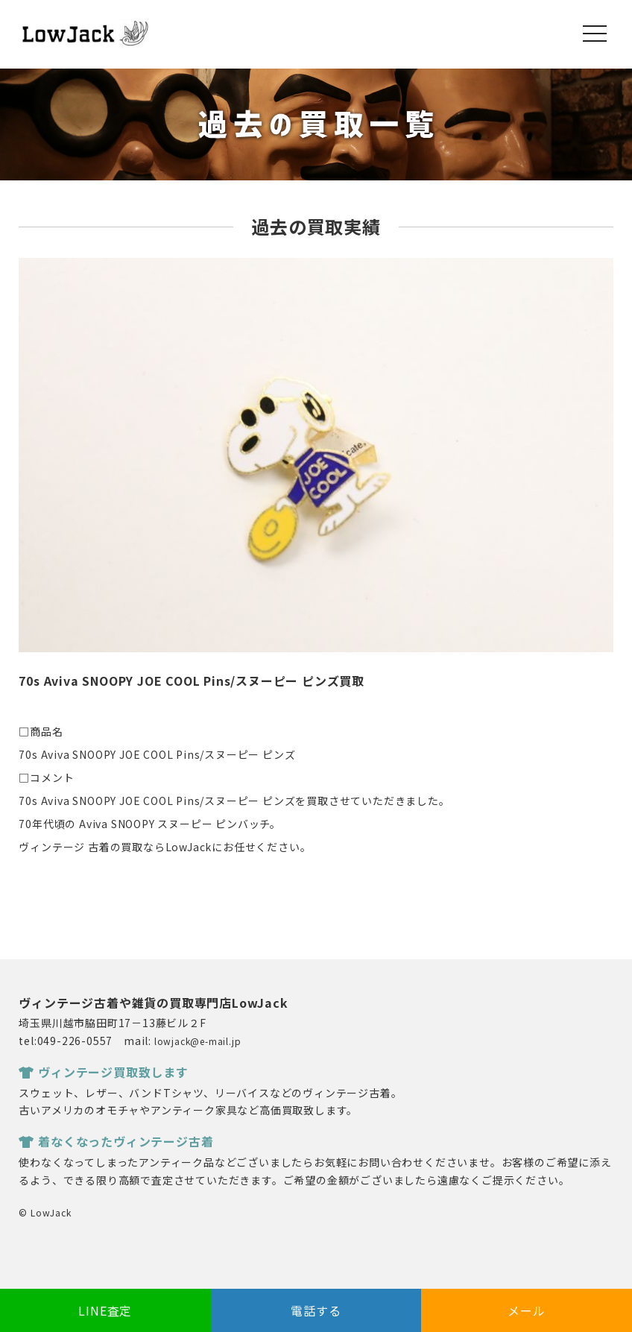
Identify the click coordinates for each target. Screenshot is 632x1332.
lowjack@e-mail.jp (197, 1041)
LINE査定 (105, 1310)
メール (526, 1310)
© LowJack (45, 1212)
